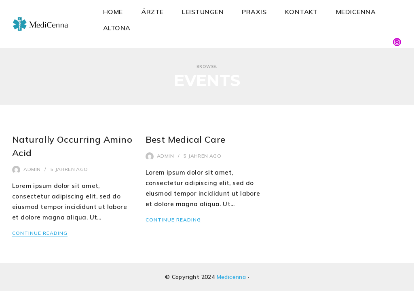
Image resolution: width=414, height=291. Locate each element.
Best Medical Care (186, 139)
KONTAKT (301, 12)
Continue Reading (40, 233)
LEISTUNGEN (203, 12)
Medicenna (231, 276)
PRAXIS (254, 12)
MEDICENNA (356, 12)
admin (31, 169)
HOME (113, 12)
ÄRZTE (152, 12)
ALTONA (117, 28)
